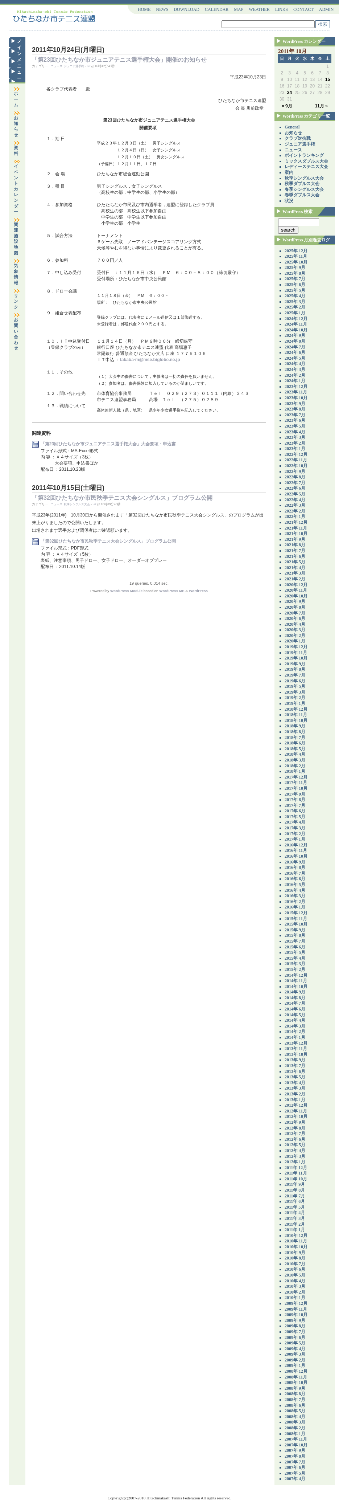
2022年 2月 (295, 511)
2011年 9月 (295, 1184)
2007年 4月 (295, 1478)
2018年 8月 (295, 731)
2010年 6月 (295, 1269)
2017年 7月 (295, 805)
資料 (17, 148)
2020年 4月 (295, 624)
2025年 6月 (295, 284)
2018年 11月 (296, 714)
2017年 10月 (296, 788)
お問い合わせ (17, 332)
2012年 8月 (295, 1128)
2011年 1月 (295, 1229)
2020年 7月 (295, 613)
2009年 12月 (296, 1303)
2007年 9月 (295, 1450)
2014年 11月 (296, 980)
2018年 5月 (295, 748)
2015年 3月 (295, 963)
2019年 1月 (295, 703)
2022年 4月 (295, 499)
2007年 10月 (296, 1444)
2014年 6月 (295, 1009)
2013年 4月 (295, 1082)
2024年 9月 (295, 335)
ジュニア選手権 (74, 66)
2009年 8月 (295, 1325)
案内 (289, 172)
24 (289, 92)
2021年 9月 (295, 539)
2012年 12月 (296, 1105)
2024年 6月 (295, 352)
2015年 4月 (295, 958)
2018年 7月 (295, 737)
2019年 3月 (295, 692)
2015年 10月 (296, 924)
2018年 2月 (295, 765)
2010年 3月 (295, 1286)
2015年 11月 (296, 918)
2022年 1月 (295, 516)
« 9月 (287, 106)
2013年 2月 (295, 1094)
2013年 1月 (295, 1099)
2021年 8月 (295, 544)
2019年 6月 (295, 680)
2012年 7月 (295, 1133)
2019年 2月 (295, 697)
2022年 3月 (295, 505)
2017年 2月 (295, 833)
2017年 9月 (295, 794)
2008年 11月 (296, 1377)
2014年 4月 (295, 1020)
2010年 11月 (296, 1240)
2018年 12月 (296, 709)
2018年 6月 (295, 743)
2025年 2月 (295, 307)
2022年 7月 (295, 482)
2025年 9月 (295, 267)
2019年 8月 (295, 669)
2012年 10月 (296, 1116)
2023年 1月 (295, 448)
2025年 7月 (295, 278)
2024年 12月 (296, 318)
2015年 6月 (295, 947)
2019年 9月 (295, 663)
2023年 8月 (295, 409)
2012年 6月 (295, 1139)
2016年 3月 (295, 895)
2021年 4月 (295, 567)
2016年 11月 (296, 850)
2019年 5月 (295, 686)
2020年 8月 (295, 607)
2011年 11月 (296, 1173)
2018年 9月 (295, 725)
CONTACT (303, 9)
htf (89, 66)
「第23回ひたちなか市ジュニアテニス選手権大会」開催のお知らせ (119, 60)
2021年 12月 (296, 522)
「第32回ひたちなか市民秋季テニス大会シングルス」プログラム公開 (122, 498)
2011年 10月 (296, 1178)
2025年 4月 (295, 295)
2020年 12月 (296, 584)
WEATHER (259, 9)
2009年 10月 (296, 1314)
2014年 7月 (295, 1003)
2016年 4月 (295, 890)
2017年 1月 (295, 839)
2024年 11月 (296, 324)
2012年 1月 (295, 1161)
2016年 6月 (295, 878)
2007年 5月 (295, 1473)
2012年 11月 (296, 1111)
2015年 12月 (296, 912)
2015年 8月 (295, 935)
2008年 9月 (295, 1388)
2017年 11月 (296, 782)
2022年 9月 (295, 471)
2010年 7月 (295, 1263)
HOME (144, 9)
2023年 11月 (296, 392)
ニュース (56, 66)
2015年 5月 (295, 952)
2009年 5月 (295, 1342)
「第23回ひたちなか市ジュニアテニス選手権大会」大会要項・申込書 (108, 443)
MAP (238, 9)
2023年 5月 (295, 426)
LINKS (281, 9)
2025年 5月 (295, 290)
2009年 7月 (295, 1331)
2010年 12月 (296, 1235)
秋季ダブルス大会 (302, 183)
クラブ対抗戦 (298, 138)
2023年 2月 (295, 443)
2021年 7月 (295, 550)
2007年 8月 (295, 1456)
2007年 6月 (295, 1467)
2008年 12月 (296, 1371)
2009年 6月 (295, 1337)
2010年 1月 (295, 1297)
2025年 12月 (296, 250)
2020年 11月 (296, 590)
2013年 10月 (296, 1054)
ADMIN (326, 9)
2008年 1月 (295, 1433)
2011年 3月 (295, 1218)
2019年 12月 (296, 646)
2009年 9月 (295, 1320)
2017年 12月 (296, 777)
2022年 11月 (296, 459)
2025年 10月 (296, 262)
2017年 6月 (295, 810)
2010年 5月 (295, 1275)
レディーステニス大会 (306, 166)
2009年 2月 (295, 1360)
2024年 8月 (295, 341)
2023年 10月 (296, 397)
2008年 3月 (295, 1422)
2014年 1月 (295, 1037)
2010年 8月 (295, 1258)
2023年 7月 (295, 414)
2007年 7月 (295, 1462)
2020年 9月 (295, 601)
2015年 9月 (295, 929)
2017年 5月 (295, 816)
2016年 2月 (295, 901)
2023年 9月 (295, 403)
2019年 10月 (296, 658)
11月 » (321, 106)
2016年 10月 (296, 856)
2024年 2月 (295, 375)
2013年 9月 (295, 1059)
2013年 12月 (296, 1043)
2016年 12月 (296, 845)
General (292, 127)
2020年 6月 (295, 618)
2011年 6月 (295, 1201)
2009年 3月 (295, 1354)
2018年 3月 (295, 760)
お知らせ (17, 124)
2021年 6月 (295, 556)
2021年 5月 (295, 561)
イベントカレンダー (17, 186)
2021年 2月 (295, 578)
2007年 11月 (296, 1439)
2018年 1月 (295, 771)
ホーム (17, 97)
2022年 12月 (296, 454)
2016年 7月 (295, 873)
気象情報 (17, 272)
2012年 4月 (295, 1150)
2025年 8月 (295, 273)
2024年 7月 (295, 347)
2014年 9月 (295, 992)
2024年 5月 (295, 358)
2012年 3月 (295, 1156)
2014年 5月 (295, 1014)
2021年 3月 (295, 573)
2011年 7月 (295, 1195)
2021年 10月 (296, 533)
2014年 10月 (296, 986)
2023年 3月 (295, 437)
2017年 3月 (295, 827)
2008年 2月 (295, 1427)
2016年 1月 (295, 907)
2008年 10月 (296, 1382)
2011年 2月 (295, 1224)
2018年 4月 (295, 754)
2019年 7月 (295, 675)
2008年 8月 (295, 1393)
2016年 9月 (295, 862)
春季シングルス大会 (304, 189)
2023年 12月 (296, 386)
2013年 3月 (295, 1088)
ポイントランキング (304, 155)
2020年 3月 (295, 629)
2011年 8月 (295, 1190)
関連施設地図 (17, 237)
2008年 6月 (295, 1405)
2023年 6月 (295, 420)
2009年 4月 (295, 1348)
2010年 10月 (296, 1246)
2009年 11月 (296, 1309)
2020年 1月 (295, 641)
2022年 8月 (295, 476)
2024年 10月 (296, 329)
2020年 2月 (295, 635)
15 (327, 79)
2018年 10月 (296, 720)
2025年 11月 (296, 256)
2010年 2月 (295, 1292)
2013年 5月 (295, 1076)
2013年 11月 (296, 1048)
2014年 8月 (295, 997)
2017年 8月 (295, 799)
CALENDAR (216, 9)
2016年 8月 (295, 867)
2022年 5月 (295, 494)
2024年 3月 (295, 369)
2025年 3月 (295, 301)
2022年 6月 (295, 488)
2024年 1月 (295, 380)
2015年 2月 (295, 969)
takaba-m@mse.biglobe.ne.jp (150, 359)
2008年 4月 (295, 1416)
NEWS (162, 9)
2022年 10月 (296, 465)
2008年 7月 (295, 1399)
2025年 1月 (295, 312)
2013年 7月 (295, 1065)
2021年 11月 (296, 528)
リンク (17, 299)
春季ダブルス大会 (302, 194)
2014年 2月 (295, 1031)
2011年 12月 (296, 1167)
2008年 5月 (295, 1410)
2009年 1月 (295, 1365)
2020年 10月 (296, 596)
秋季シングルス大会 (77, 504)
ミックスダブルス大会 (306, 161)
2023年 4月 (295, 431)
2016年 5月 (295, 884)
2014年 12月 (296, 975)
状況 (289, 200)
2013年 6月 (295, 1071)
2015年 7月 (295, 941)
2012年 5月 (295, 1144)
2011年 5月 (295, 1207)
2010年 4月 (295, 1280)
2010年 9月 (295, 1252)
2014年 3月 (295, 1026)
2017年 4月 (295, 822)
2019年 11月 (296, 652)
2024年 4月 (295, 363)
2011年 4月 (295, 1212)
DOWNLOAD (186, 9)
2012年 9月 (295, 1122)
